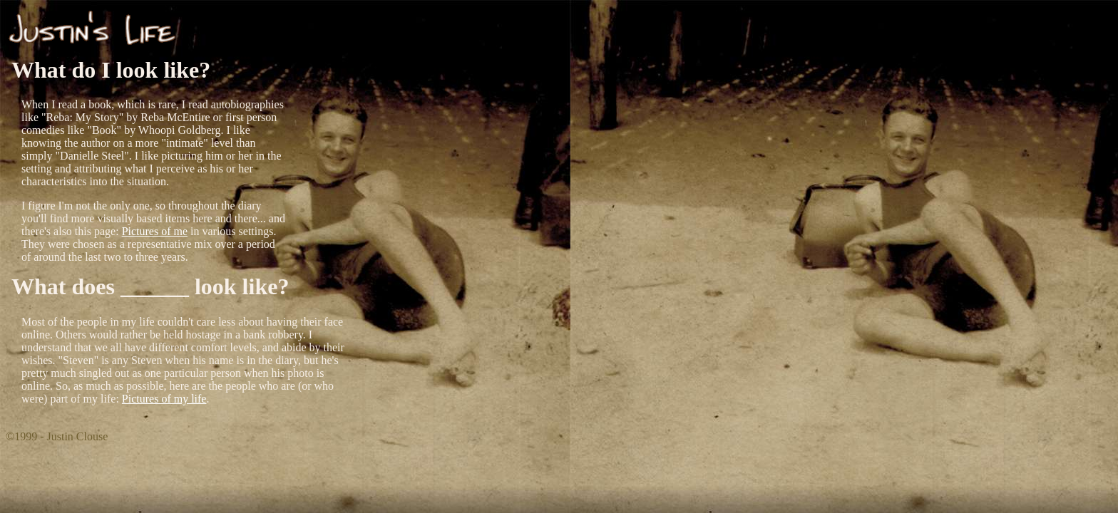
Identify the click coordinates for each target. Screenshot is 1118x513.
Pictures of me (155, 231)
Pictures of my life (164, 399)
